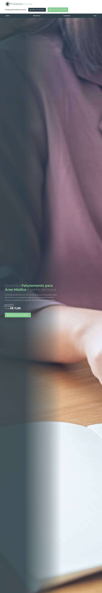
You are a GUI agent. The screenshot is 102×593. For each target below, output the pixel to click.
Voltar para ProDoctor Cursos (15, 9)
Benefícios (36, 16)
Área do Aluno (37, 9)
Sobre (7, 16)
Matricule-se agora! (17, 315)
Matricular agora (57, 9)
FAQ (95, 16)
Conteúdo (66, 16)
